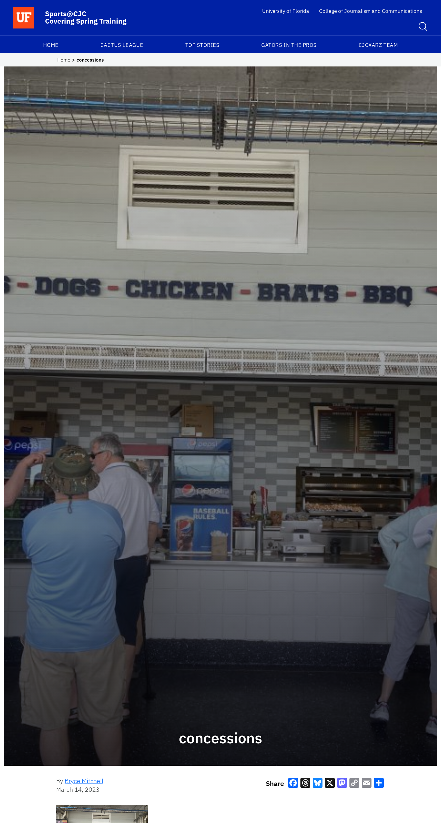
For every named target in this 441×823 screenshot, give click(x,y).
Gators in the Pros (289, 45)
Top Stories (202, 45)
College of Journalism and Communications (370, 11)
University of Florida (285, 11)
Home (50, 45)
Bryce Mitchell (84, 781)
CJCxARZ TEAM (378, 45)
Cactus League (121, 45)
